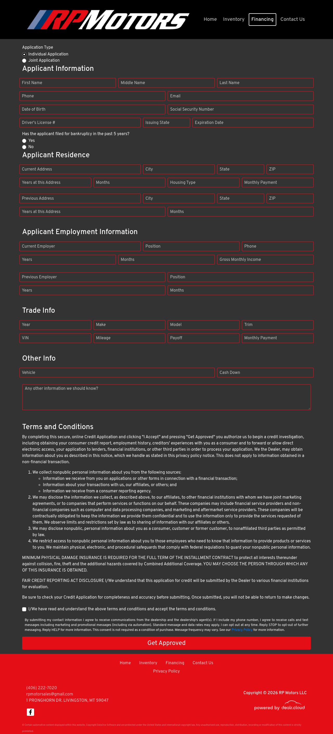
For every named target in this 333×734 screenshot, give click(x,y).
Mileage (103, 338)
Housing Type (182, 182)
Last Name (229, 83)
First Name (32, 83)
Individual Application (48, 54)
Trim (248, 325)
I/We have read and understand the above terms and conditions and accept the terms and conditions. (122, 609)
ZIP (272, 169)
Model (176, 325)
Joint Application (44, 60)
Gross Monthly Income (240, 259)
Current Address (37, 169)
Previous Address (38, 198)
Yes (31, 140)
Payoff (176, 338)
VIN (25, 338)
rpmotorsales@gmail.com (49, 694)
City (149, 169)
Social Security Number (192, 109)
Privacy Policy (242, 630)
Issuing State (157, 123)
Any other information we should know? (61, 388)
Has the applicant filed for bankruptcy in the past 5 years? (75, 134)
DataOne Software (106, 725)
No (31, 147)
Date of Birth (34, 109)
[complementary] (317, 718)
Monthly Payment (260, 182)
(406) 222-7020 (41, 688)
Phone (28, 96)
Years (27, 259)
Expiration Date (209, 123)
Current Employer (38, 246)
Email (175, 96)
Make (101, 325)
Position (153, 246)
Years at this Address (41, 182)
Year (26, 325)
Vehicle (28, 372)
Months (103, 182)
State (224, 169)
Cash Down (230, 372)
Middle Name (133, 83)
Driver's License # (38, 123)
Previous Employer (39, 277)
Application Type (37, 47)
